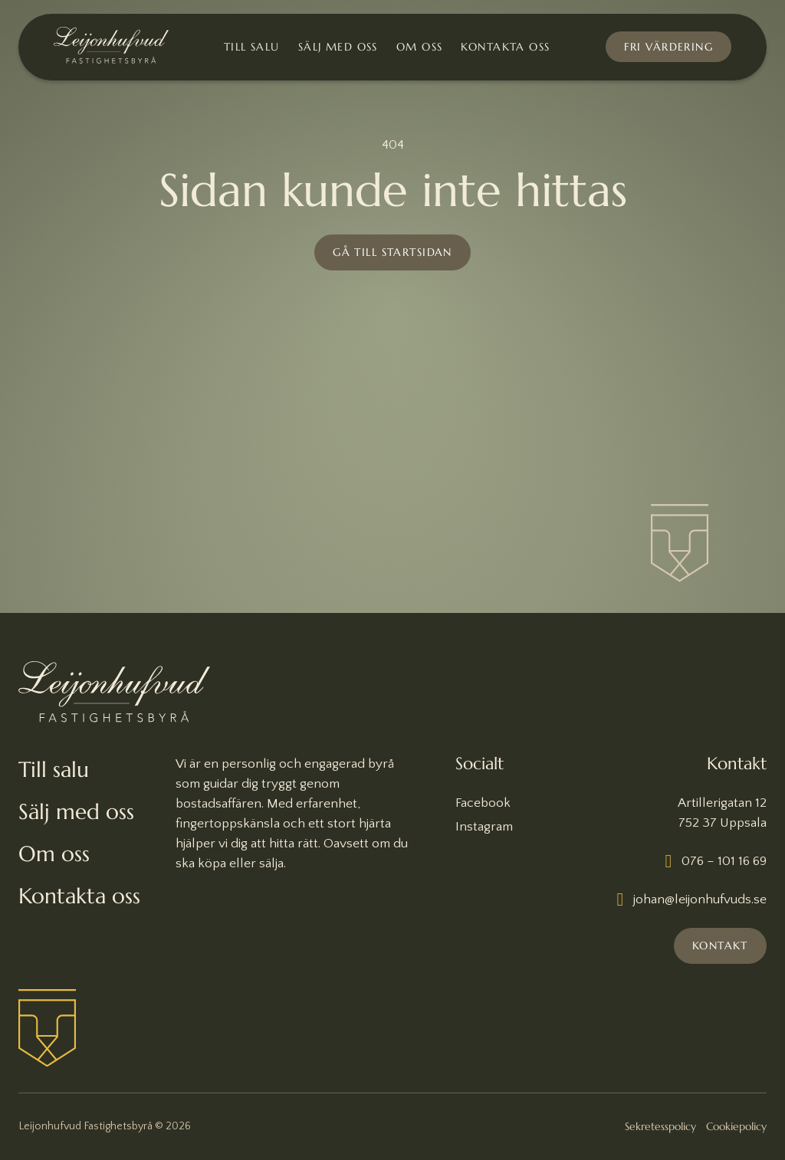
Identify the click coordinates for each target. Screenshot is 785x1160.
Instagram (484, 826)
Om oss (419, 47)
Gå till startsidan (392, 252)
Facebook (483, 803)
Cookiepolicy (736, 1126)
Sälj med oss (338, 47)
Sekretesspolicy (660, 1126)
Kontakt (720, 945)
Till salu (252, 47)
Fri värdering (668, 47)
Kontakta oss (505, 47)
